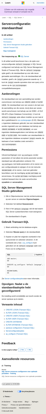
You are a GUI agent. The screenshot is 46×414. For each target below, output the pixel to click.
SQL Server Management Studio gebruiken (17, 45)
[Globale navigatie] (2, 3)
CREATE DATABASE (14, 322)
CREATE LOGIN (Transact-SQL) (18, 310)
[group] (25, 266)
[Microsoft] (23, 3)
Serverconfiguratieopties (15, 331)
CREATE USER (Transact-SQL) (18, 316)
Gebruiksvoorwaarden (9, 408)
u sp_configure (27, 243)
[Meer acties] (42, 17)
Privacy (4, 405)
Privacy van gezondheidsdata (20, 405)
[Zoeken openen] (34, 3)
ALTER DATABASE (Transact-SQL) (19, 325)
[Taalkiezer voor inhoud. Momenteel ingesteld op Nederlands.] (8, 391)
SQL (10, 17)
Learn (4, 17)
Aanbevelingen (8, 39)
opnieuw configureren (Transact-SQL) (20, 328)
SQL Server (18, 17)
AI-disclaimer (6, 402)
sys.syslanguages (24, 120)
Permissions (7, 42)
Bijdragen (35, 402)
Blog (26, 402)
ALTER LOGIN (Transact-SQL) (17, 313)
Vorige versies (17, 402)
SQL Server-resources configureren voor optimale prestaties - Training (19, 372)
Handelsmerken (24, 408)
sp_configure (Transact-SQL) (17, 334)
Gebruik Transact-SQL (10, 47)
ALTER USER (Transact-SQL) (17, 319)
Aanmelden (40, 3)
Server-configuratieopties (14, 279)
